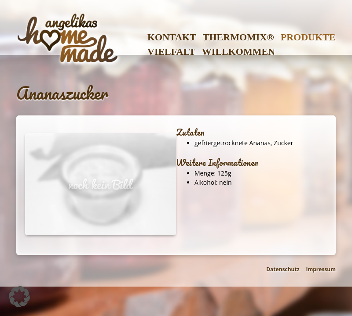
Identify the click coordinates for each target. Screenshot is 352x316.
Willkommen (238, 51)
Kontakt (171, 37)
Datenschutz (282, 269)
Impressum (321, 269)
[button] (19, 296)
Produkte (308, 37)
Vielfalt (171, 51)
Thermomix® (238, 37)
